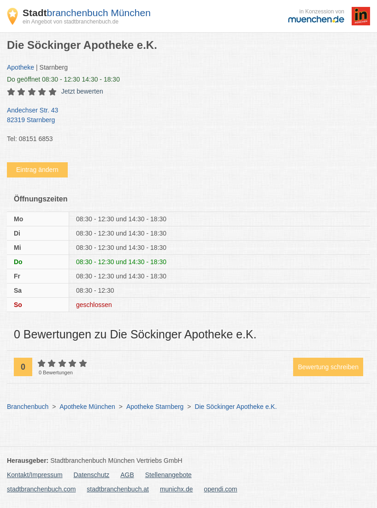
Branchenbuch (27, 406)
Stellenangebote (168, 474)
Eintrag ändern (37, 169)
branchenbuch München (87, 12)
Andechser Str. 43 (184, 115)
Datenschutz (92, 474)
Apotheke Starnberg (155, 406)
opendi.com (220, 489)
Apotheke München (87, 406)
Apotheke (20, 67)
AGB (127, 474)
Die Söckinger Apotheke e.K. (235, 406)
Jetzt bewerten (82, 91)
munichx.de (176, 489)
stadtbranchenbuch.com (41, 489)
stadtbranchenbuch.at (118, 489)
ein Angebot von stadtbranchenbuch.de (70, 21)
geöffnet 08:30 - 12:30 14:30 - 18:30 (63, 79)
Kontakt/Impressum (35, 474)
